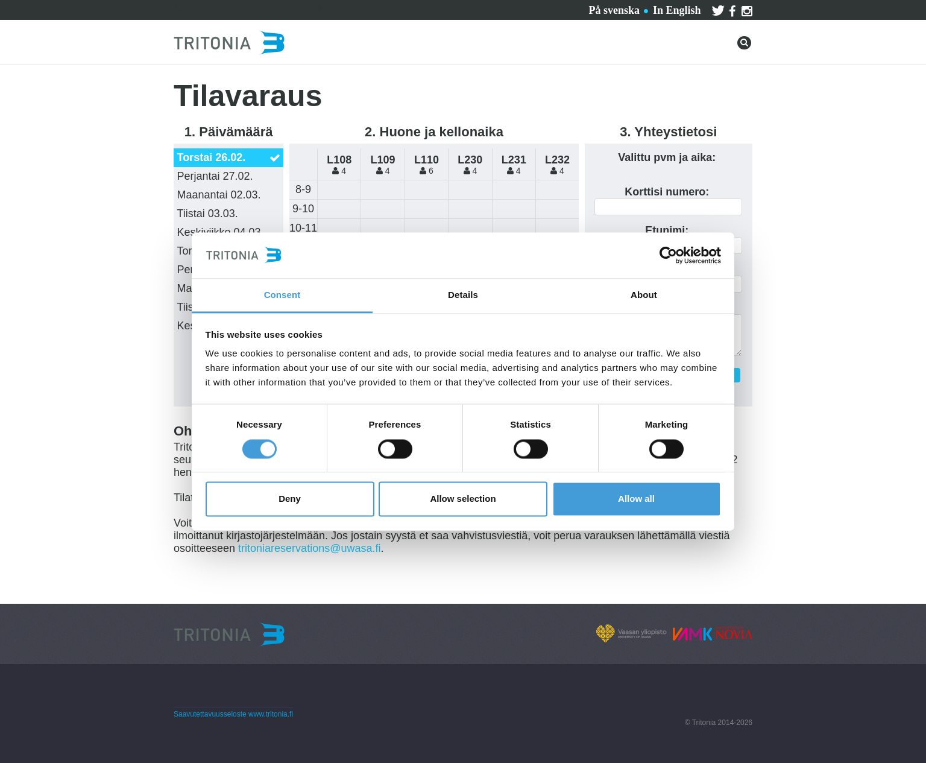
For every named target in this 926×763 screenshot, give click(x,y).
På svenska (614, 10)
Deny (290, 499)
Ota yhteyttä (234, 8)
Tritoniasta (305, 8)
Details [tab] (463, 295)
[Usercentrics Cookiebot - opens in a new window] (668, 255)
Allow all (636, 499)
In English (677, 10)
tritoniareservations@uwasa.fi (309, 548)
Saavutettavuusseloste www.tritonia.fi (233, 714)
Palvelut (169, 8)
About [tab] (644, 295)
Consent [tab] (282, 295)
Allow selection (463, 499)
